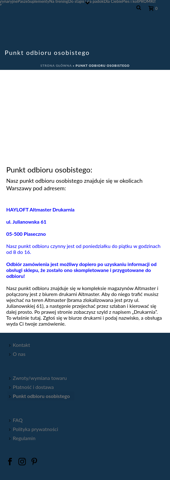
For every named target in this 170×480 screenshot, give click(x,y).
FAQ (15, 420)
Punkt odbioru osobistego (39, 396)
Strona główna (56, 65)
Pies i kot (130, 1)
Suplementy (38, 1)
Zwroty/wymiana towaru (38, 378)
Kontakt (19, 345)
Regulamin (22, 438)
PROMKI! (147, 1)
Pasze (22, 1)
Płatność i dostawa (31, 387)
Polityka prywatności (33, 429)
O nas (17, 354)
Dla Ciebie (113, 1)
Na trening (58, 1)
